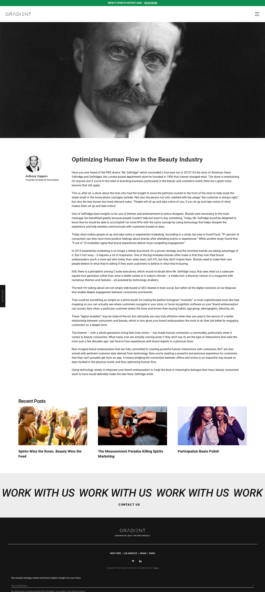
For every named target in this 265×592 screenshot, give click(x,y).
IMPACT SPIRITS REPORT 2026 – (132, 3)
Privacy (156, 574)
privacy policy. (187, 576)
